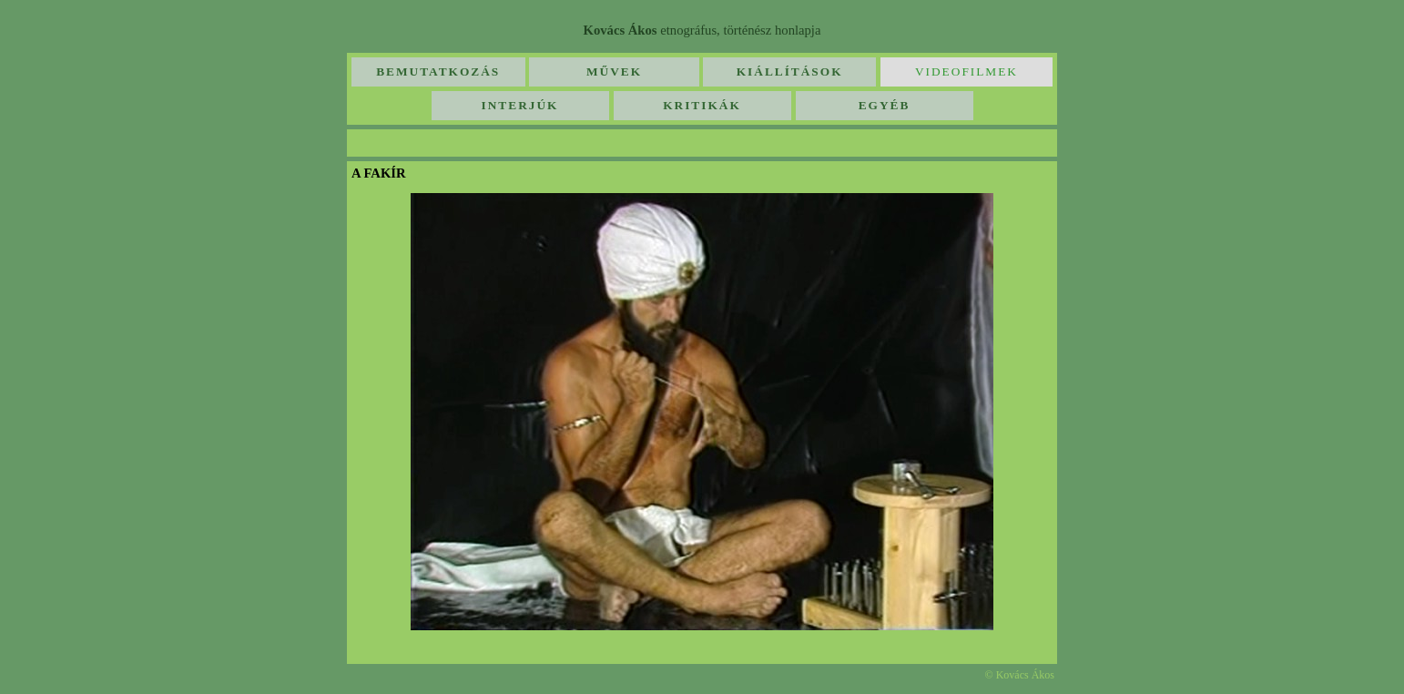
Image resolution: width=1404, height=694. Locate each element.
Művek (614, 71)
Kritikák (702, 105)
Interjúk (520, 105)
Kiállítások (790, 71)
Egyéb (885, 105)
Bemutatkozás (438, 71)
